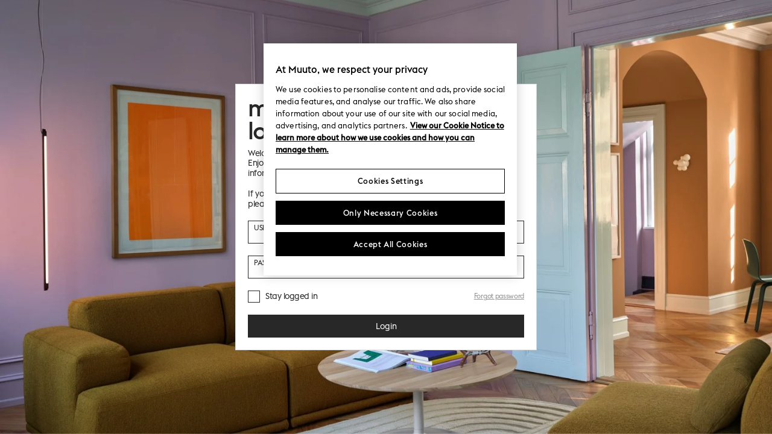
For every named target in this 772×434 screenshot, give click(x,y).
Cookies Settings (390, 181)
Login (386, 326)
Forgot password (499, 295)
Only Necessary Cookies (390, 213)
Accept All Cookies (390, 244)
